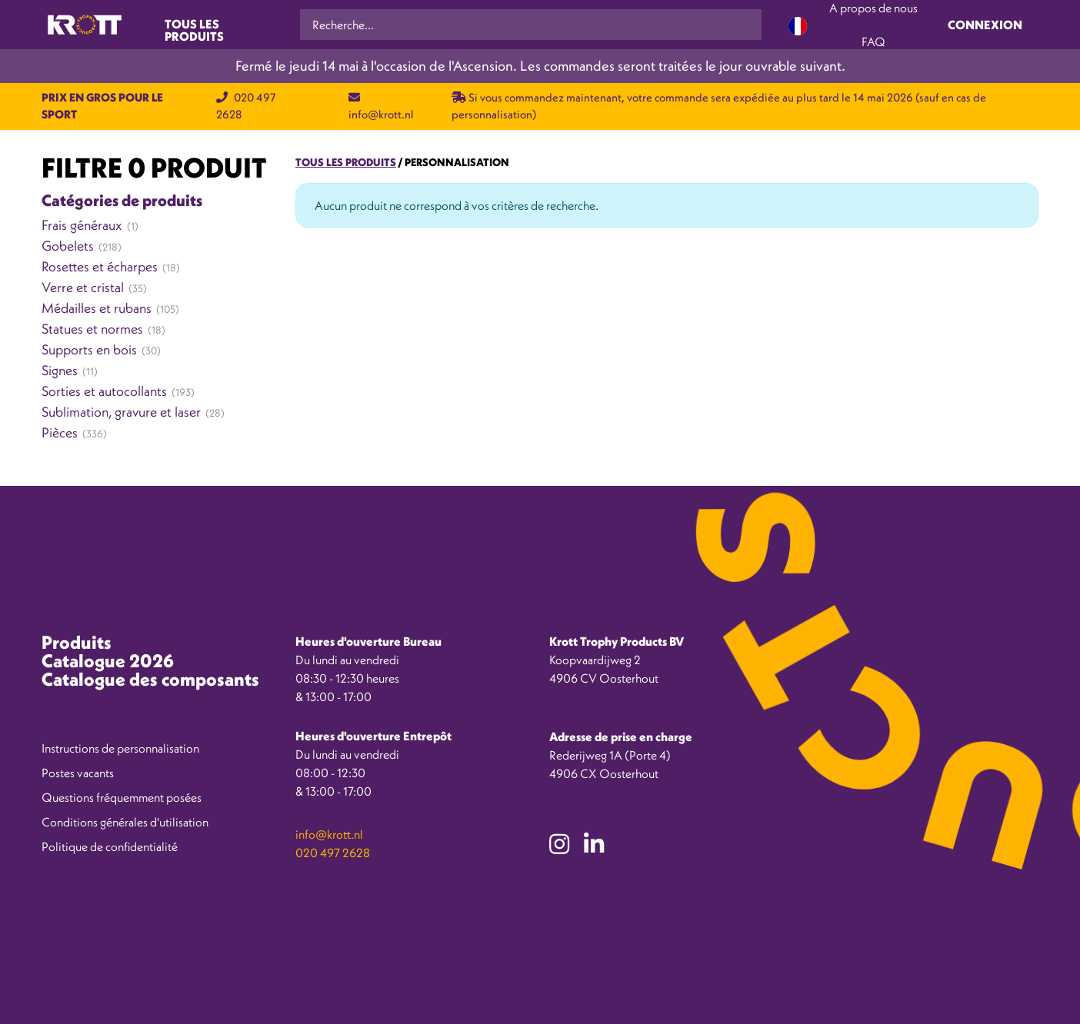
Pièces (60, 432)
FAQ (873, 41)
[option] (1010, 1012)
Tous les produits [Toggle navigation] (194, 29)
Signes (60, 370)
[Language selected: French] (798, 25)
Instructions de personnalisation (120, 748)
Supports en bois (89, 349)
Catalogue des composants (150, 678)
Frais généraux (82, 225)
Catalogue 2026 (108, 660)
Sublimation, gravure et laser (121, 412)
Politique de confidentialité (110, 846)
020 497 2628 (332, 852)
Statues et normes (92, 328)
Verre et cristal (83, 287)
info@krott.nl (329, 834)
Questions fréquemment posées (122, 797)
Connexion (985, 24)
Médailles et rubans (97, 308)
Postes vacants (78, 772)
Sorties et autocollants (104, 391)
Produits (77, 641)
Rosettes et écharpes (100, 266)
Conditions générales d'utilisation (125, 822)
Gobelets (68, 245)
